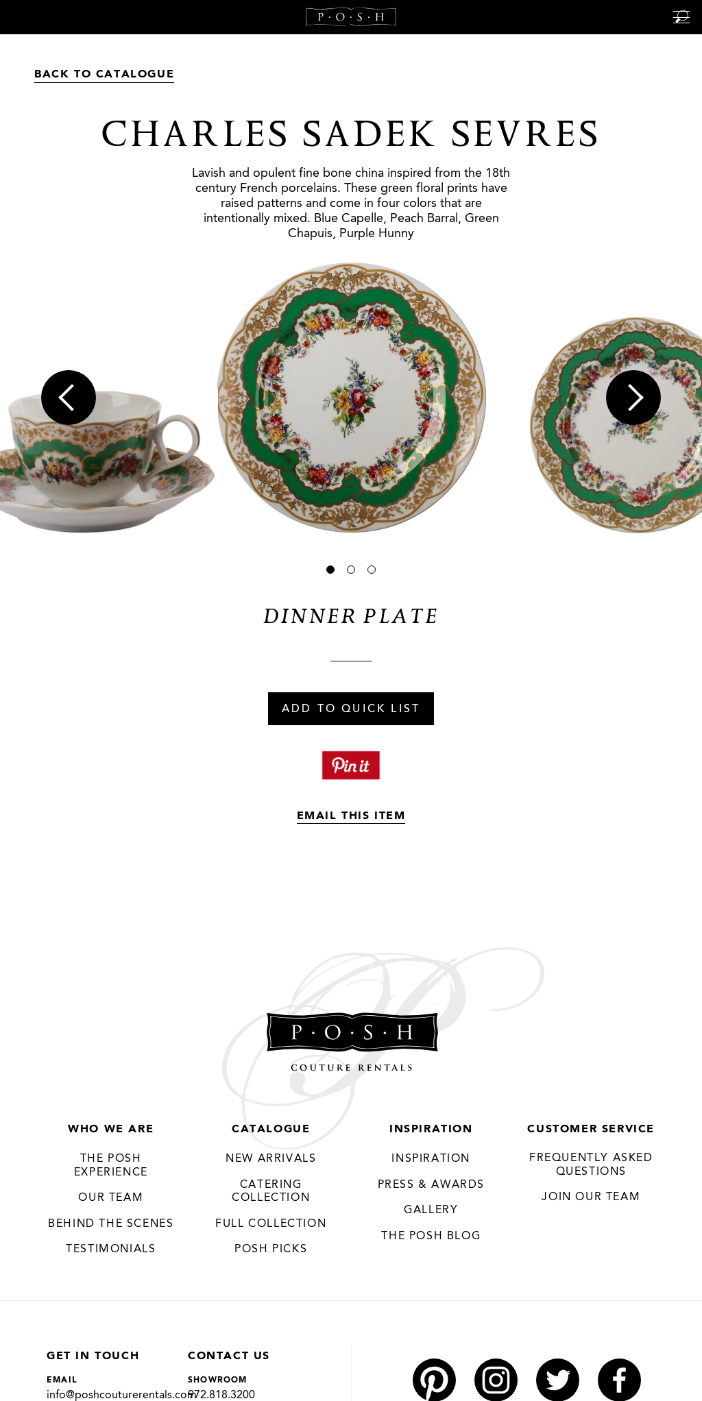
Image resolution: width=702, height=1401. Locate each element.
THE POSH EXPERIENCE (111, 1166)
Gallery (431, 1210)
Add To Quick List (351, 709)
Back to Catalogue (104, 74)
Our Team (110, 1198)
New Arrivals (271, 1159)
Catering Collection (271, 1192)
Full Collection (270, 1224)
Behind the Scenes (110, 1224)
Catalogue (271, 1129)
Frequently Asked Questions (591, 1165)
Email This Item (351, 816)
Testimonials (111, 1249)
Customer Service (591, 1129)
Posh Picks (270, 1249)
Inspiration (431, 1129)
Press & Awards (431, 1185)
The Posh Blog (431, 1236)
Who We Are (111, 1129)
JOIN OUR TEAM (591, 1197)
